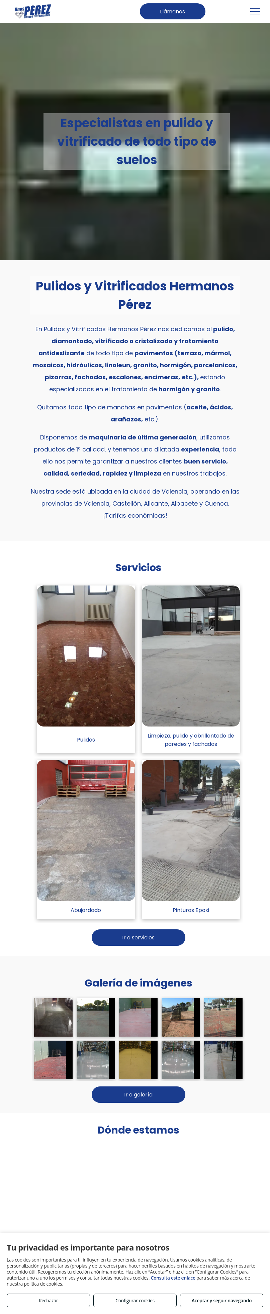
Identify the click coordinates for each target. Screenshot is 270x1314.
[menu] (255, 11)
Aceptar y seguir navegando (222, 1300)
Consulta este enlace (173, 1278)
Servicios (138, 568)
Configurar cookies (135, 1300)
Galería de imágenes (138, 983)
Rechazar (48, 1300)
